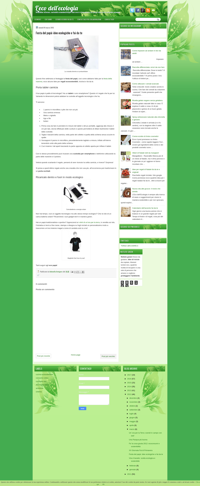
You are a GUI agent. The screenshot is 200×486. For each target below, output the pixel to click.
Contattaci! (109, 19)
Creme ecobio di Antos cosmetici (145, 136)
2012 (129, 394)
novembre (133, 402)
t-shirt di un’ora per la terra (89, 222)
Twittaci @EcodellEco (129, 246)
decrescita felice (42, 385)
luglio (131, 414)
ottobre (132, 406)
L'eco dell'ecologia (56, 8)
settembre (133, 410)
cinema (39, 392)
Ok (103, 484)
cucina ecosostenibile (44, 374)
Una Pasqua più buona (138, 440)
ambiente (39, 388)
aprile (131, 425)
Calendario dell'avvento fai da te (145, 208)
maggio (132, 421)
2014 (129, 386)
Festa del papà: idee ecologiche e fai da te (146, 454)
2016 (129, 379)
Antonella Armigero (56, 271)
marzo (132, 429)
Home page (75, 355)
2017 (129, 375)
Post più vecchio (108, 356)
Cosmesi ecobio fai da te (64, 19)
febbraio (133, 466)
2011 (129, 474)
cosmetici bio (41, 381)
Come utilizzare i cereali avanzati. (145, 84)
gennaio (132, 469)
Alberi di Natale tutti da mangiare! (145, 153)
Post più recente (43, 356)
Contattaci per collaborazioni (89, 19)
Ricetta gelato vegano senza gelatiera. (147, 100)
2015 (129, 383)
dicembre (133, 398)
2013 (129, 390)
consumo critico (42, 378)
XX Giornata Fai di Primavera (140, 450)
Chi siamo (48, 19)
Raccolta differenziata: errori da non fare (148, 67)
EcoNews (38, 19)
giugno (132, 417)
